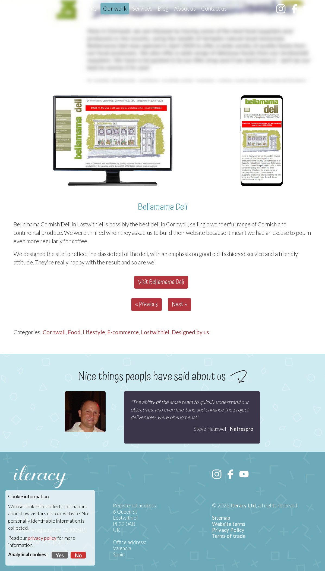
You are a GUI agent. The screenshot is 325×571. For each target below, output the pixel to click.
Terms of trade (228, 536)
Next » (179, 304)
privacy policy (42, 538)
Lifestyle (94, 332)
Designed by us (190, 332)
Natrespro (241, 429)
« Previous (146, 304)
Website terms (228, 524)
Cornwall (54, 332)
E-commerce (123, 332)
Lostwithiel (155, 332)
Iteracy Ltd (243, 505)
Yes (60, 555)
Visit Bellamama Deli (161, 282)
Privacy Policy (228, 530)
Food (74, 332)
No (78, 555)
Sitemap (221, 518)
